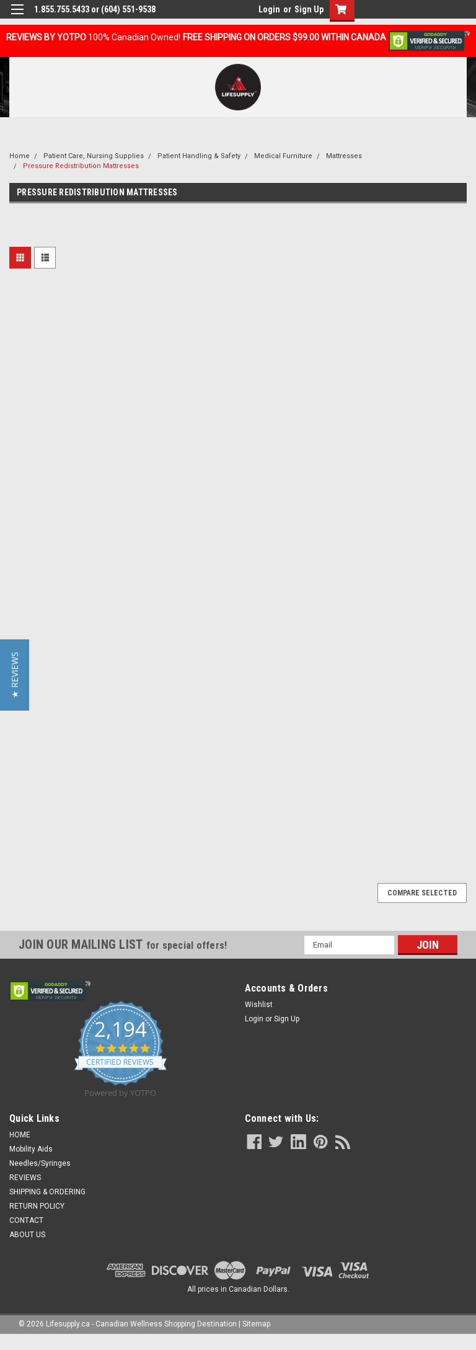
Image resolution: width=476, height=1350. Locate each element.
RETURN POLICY (36, 1206)
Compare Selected (422, 893)
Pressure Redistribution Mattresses (81, 166)
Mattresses (344, 156)
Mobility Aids (31, 1149)
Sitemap (256, 1324)
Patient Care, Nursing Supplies (93, 156)
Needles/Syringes (40, 1163)
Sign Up (309, 9)
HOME (19, 1134)
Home (19, 156)
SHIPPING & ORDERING (47, 1192)
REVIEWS (25, 1177)
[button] (14, 675)
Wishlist (259, 1004)
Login (269, 9)
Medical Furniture (283, 156)
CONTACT (26, 1220)
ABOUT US (27, 1234)
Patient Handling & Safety (198, 156)
